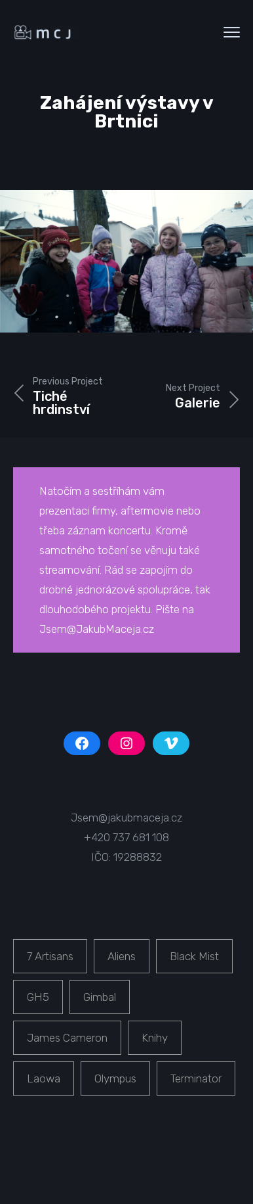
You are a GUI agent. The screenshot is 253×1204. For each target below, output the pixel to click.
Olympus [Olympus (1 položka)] (115, 1078)
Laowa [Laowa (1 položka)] (43, 1078)
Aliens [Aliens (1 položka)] (121, 956)
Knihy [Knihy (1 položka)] (155, 1037)
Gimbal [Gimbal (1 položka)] (99, 997)
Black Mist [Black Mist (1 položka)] (194, 956)
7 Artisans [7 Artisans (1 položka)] (50, 956)
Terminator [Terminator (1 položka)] (196, 1078)
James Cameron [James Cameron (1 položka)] (67, 1037)
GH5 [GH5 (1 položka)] (38, 997)
